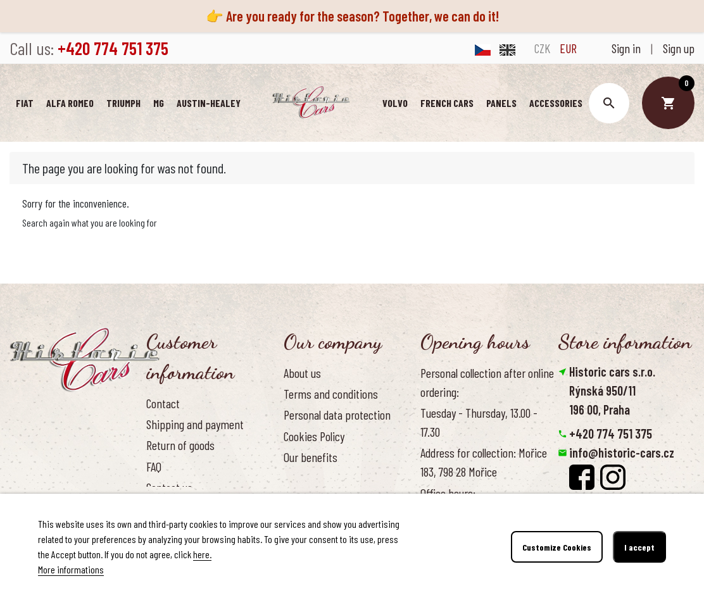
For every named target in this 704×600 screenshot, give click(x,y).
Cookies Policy (314, 436)
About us (302, 372)
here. (202, 554)
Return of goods (180, 445)
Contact (163, 403)
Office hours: (447, 493)
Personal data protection (337, 414)
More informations (71, 569)
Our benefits (310, 457)
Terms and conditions (331, 393)
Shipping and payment (195, 424)
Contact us (169, 487)
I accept (639, 547)
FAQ (153, 466)
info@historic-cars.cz (621, 452)
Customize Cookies (556, 547)
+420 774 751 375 (610, 433)
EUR (568, 48)
